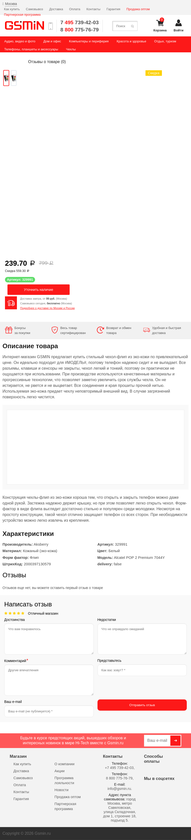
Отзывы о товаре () (47, 62)
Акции (59, 771)
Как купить (12, 9)
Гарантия (113, 9)
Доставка (56, 9)
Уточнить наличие (38, 290)
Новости (61, 790)
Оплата (74, 9)
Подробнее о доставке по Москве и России (47, 308)
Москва (11, 4)
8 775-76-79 (79, 29)
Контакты (93, 9)
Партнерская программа (22, 14)
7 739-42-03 (79, 22)
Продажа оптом (138, 9)
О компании (64, 764)
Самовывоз (34, 9)
